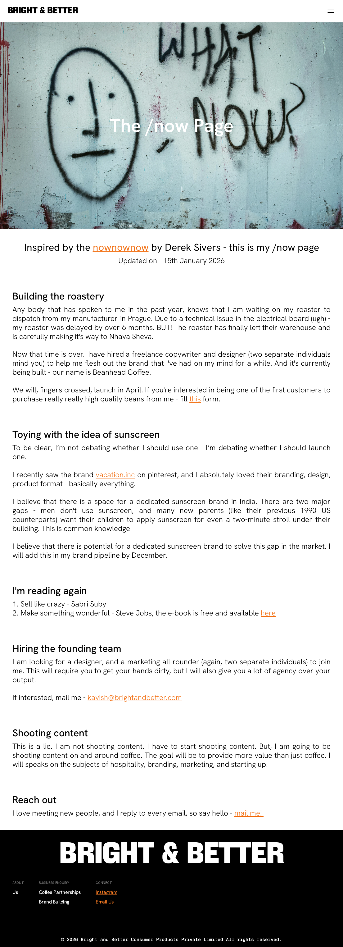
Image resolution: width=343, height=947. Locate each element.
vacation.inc (115, 474)
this (195, 399)
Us (15, 892)
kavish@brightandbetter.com (135, 697)
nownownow (121, 247)
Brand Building (54, 902)
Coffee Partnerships (60, 892)
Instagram (106, 892)
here (268, 613)
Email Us (105, 902)
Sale (16, 902)
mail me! (249, 813)
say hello (213, 813)
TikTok (103, 921)
